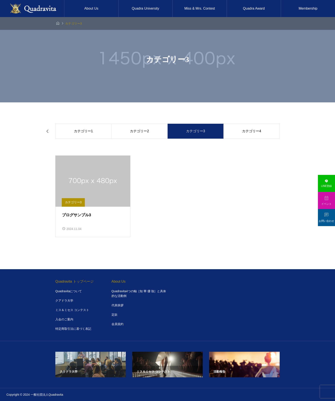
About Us (91, 8)
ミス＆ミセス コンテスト (72, 310)
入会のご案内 (64, 319)
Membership (308, 8)
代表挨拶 (117, 305)
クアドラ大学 (64, 300)
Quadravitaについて (68, 291)
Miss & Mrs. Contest (199, 8)
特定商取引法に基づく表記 (73, 328)
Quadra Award (254, 8)
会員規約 (117, 324)
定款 (115, 314)
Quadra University (145, 8)
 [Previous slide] (47, 131)
